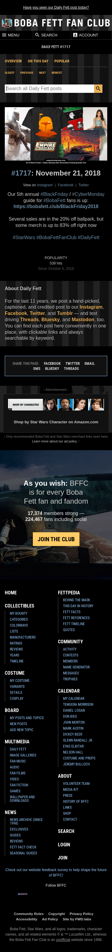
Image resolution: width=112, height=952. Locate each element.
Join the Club (56, 539)
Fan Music (18, 761)
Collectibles (19, 606)
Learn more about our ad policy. (54, 441)
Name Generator (76, 667)
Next (42, 73)
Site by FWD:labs (77, 919)
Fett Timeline (74, 624)
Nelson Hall (73, 752)
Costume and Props (79, 758)
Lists (14, 631)
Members (70, 661)
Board (12, 710)
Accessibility (26, 919)
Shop (67, 813)
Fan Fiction (19, 785)
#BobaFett (54, 200)
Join (62, 858)
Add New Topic (21, 730)
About (65, 776)
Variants (17, 687)
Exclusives (19, 829)
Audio (14, 767)
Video (14, 779)
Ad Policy (50, 919)
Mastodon (83, 319)
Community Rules (29, 914)
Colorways (19, 625)
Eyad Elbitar (73, 746)
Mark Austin (73, 728)
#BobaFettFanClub (56, 237)
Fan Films (17, 773)
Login (64, 845)
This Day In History (78, 606)
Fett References (76, 618)
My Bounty (18, 613)
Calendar (69, 691)
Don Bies (70, 716)
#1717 (21, 173)
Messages (71, 673)
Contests (70, 655)
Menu (10, 35)
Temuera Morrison (78, 704)
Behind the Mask (76, 600)
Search (46, 35)
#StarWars (24, 237)
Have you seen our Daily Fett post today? (56, 7)
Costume (14, 673)
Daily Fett (18, 749)
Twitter (83, 185)
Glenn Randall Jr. (78, 740)
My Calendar (73, 698)
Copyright (56, 914)
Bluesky (51, 319)
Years (14, 655)
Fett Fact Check (23, 847)
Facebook (65, 185)
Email (90, 363)
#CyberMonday (88, 194)
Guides (15, 835)
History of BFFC (76, 801)
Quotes (69, 630)
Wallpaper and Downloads (22, 799)
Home (11, 593)
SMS (36, 368)
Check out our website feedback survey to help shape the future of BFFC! (56, 872)
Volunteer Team (76, 784)
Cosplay (16, 698)
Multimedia (17, 742)
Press (67, 795)
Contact (70, 819)
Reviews (16, 649)
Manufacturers (23, 637)
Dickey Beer (72, 734)
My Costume (20, 681)
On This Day (38, 61)
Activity (69, 649)
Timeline (17, 661)
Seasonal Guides (23, 853)
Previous (26, 73)
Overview (13, 61)
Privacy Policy (81, 914)
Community (70, 642)
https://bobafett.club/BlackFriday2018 (56, 206)
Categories (19, 619)
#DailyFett (88, 237)
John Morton (74, 722)
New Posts (18, 724)
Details (16, 692)
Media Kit (70, 790)
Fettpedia (69, 593)
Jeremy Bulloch (76, 764)
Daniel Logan (74, 710)
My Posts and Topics (27, 718)
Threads (29, 319)
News (10, 812)
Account (85, 35)
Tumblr (65, 313)
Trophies (70, 679)
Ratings (16, 643)
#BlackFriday (54, 194)
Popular (61, 61)
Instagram (45, 185)
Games (15, 791)
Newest (57, 73)
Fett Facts (71, 612)
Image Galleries (23, 755)
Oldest (9, 73)
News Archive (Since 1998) (26, 821)
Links (67, 807)
